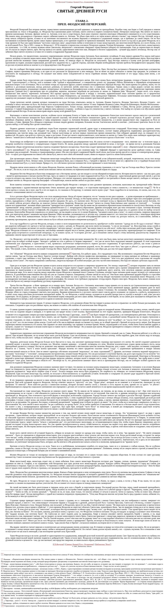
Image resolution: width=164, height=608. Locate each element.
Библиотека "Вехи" (101, 2)
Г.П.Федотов (60, 2)
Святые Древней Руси (79, 2)
